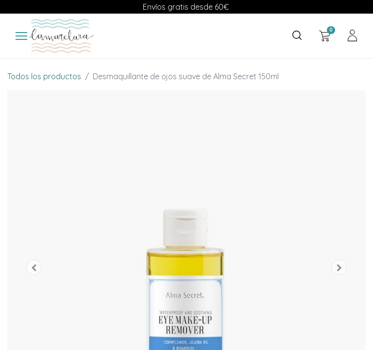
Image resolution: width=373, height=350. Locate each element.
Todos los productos (44, 76)
